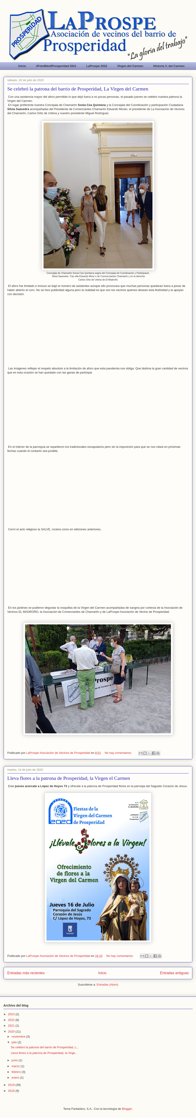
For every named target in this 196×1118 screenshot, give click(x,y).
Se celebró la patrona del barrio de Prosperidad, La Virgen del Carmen (77, 89)
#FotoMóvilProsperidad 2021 (56, 66)
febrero (17, 1072)
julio (15, 1042)
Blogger (127, 1108)
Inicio (22, 66)
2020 (11, 1031)
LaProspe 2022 (96, 66)
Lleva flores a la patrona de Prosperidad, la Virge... (44, 1053)
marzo (16, 1066)
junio (15, 1060)
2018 (11, 1090)
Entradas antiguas (174, 973)
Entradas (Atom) (107, 984)
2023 (11, 1014)
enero (16, 1077)
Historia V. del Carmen (169, 66)
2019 (11, 1085)
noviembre (19, 1036)
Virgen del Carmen (130, 66)
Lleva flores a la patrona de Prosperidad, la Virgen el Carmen (68, 778)
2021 (11, 1025)
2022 (11, 1020)
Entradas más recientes (26, 973)
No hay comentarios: (119, 753)
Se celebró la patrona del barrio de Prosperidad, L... (45, 1047)
